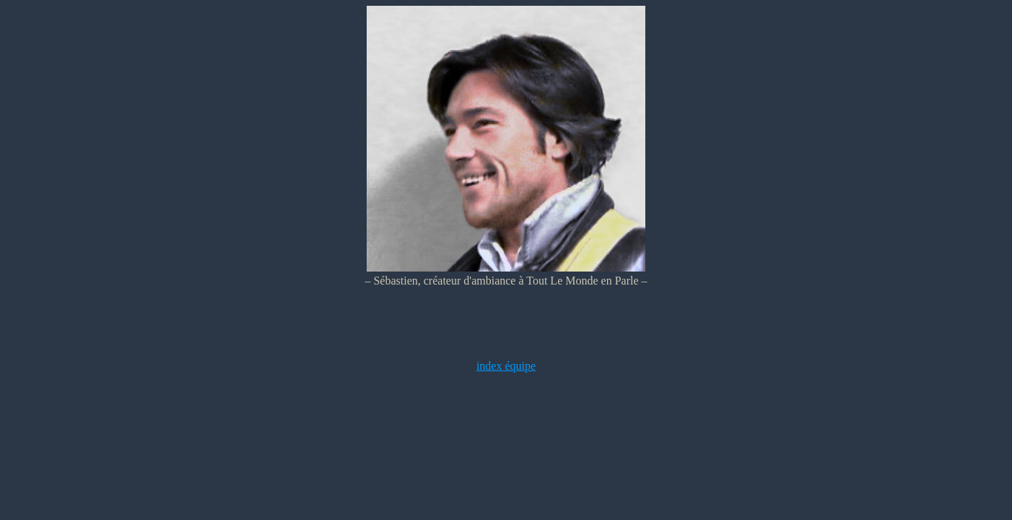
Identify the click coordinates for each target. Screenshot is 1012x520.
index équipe (506, 366)
